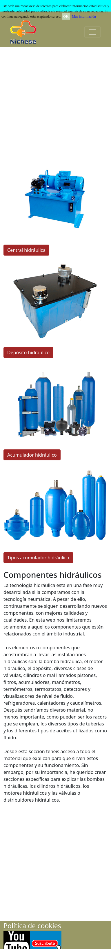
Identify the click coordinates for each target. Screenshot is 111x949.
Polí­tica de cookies (32, 925)
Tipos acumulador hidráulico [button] (38, 557)
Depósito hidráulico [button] (28, 352)
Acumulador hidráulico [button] (32, 455)
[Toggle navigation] (92, 32)
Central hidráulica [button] (26, 250)
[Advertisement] (54, 104)
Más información (84, 16)
